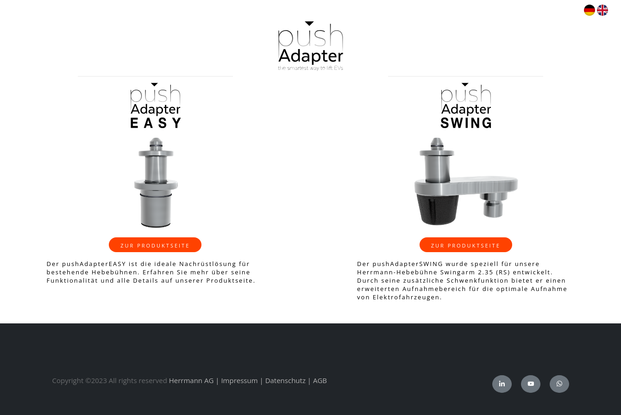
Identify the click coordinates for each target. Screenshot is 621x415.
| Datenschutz (283, 380)
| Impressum (236, 380)
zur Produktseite (155, 245)
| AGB (317, 380)
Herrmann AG (191, 380)
